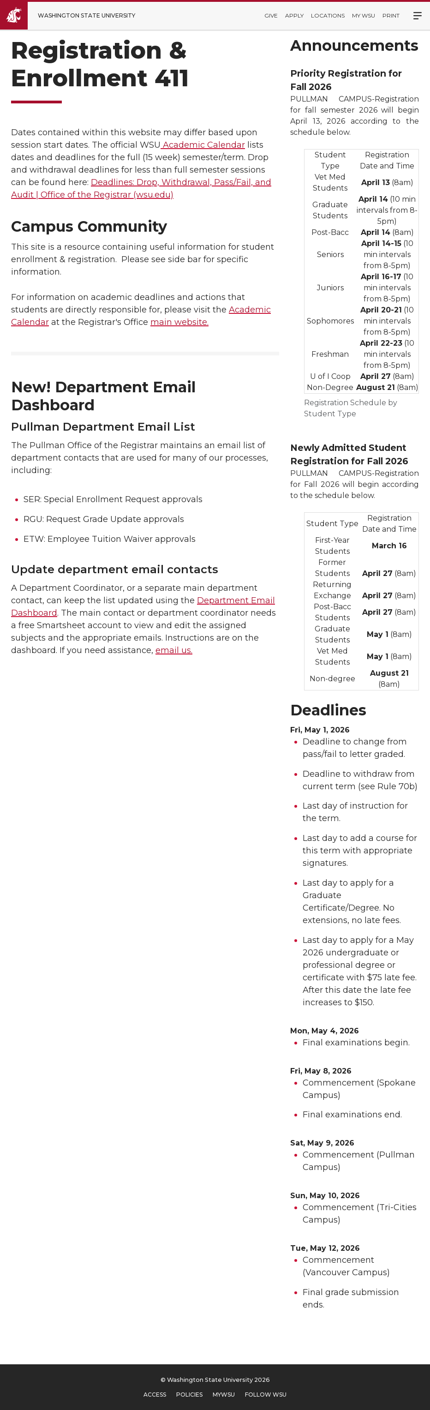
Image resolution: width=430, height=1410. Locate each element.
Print (391, 15)
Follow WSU (266, 1394)
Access (154, 1394)
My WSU (363, 15)
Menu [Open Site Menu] (412, 16)
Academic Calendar (203, 145)
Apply (294, 15)
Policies (189, 1394)
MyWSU (224, 1394)
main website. (179, 322)
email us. (173, 650)
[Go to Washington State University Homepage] (74, 16)
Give (271, 15)
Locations (328, 15)
